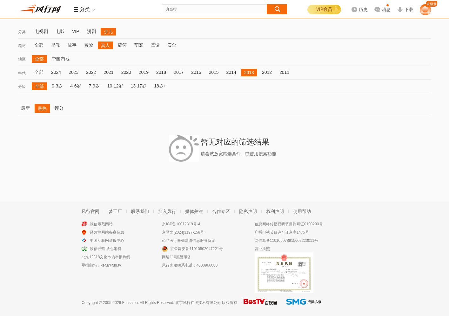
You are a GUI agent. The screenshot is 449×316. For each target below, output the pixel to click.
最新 (25, 108)
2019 (144, 72)
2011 (284, 72)
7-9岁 (94, 85)
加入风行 (167, 211)
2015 (213, 72)
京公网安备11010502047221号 (196, 249)
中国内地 (61, 58)
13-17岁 (139, 85)
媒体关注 (194, 211)
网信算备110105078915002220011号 (286, 240)
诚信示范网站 (101, 224)
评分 (59, 108)
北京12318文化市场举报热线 (106, 257)
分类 (22, 32)
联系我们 (140, 211)
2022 (91, 72)
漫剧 (91, 31)
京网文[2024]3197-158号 (183, 232)
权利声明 (275, 211)
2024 (56, 72)
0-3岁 (57, 85)
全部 (39, 45)
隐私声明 (248, 211)
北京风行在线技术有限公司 (198, 302)
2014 (231, 72)
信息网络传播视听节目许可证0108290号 (289, 224)
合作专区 (221, 211)
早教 (55, 45)
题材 (22, 45)
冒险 (88, 45)
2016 (196, 72)
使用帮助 (302, 211)
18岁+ (160, 85)
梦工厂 (115, 211)
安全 (171, 45)
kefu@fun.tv (111, 265)
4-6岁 (75, 85)
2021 (108, 72)
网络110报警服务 (176, 257)
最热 (42, 108)
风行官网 (90, 211)
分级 (22, 86)
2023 (73, 72)
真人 (105, 45)
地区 (22, 59)
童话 (155, 45)
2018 (161, 72)
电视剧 (41, 31)
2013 (249, 72)
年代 (22, 73)
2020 (126, 72)
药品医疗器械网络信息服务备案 (188, 240)
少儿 (108, 31)
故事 (72, 45)
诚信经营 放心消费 (105, 249)
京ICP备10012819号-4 (181, 224)
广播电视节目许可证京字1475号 (282, 232)
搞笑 (122, 45)
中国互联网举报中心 (107, 240)
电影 (60, 31)
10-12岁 (115, 85)
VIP (75, 31)
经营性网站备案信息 (107, 232)
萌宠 (138, 45)
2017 (179, 72)
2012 (267, 72)
